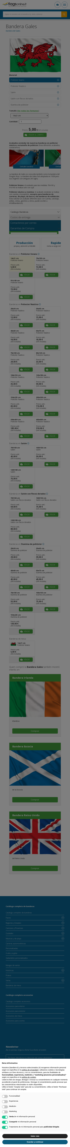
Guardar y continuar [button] (35, 1142)
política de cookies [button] (29, 1077)
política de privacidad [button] (30, 1070)
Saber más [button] (35, 1136)
